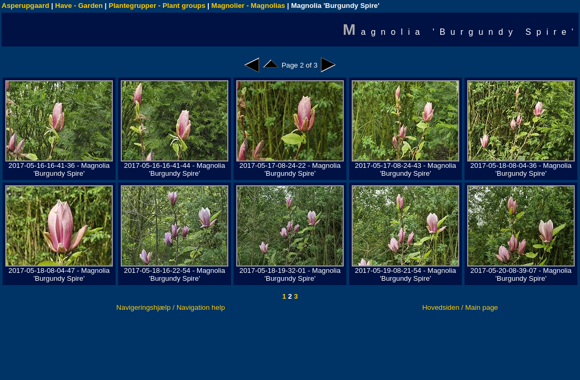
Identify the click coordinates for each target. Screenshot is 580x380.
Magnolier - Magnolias (248, 6)
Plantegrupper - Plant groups (157, 6)
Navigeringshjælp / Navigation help (171, 307)
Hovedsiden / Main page (460, 307)
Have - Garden (79, 6)
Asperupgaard (25, 6)
